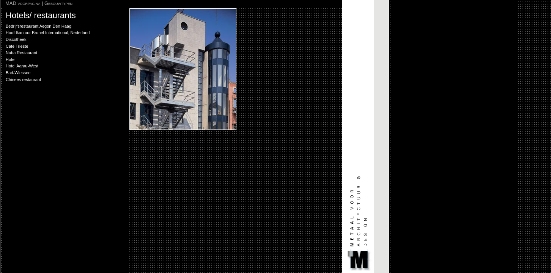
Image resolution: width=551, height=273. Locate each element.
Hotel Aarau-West (22, 66)
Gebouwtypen (58, 3)
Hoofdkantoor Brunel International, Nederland (48, 32)
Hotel (11, 59)
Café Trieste (17, 46)
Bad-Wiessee (18, 72)
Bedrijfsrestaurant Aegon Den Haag (38, 26)
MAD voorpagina (22, 3)
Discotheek (16, 39)
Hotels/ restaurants (41, 15)
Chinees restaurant (23, 79)
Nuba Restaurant (21, 52)
